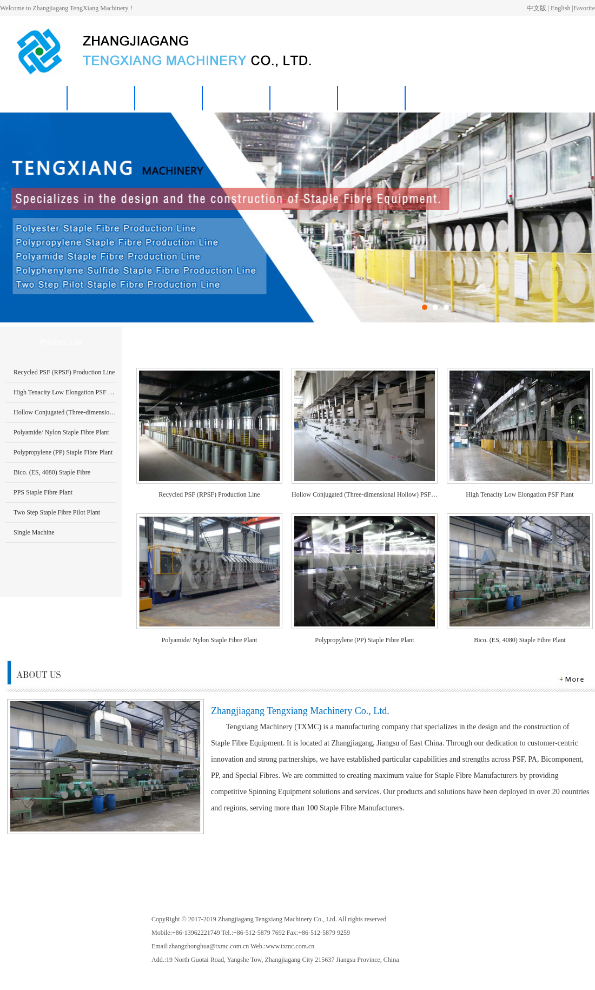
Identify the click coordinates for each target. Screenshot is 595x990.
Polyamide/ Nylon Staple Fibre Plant (61, 432)
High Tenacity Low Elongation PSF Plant (67, 392)
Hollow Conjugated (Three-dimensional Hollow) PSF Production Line (105, 412)
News (237, 98)
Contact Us (304, 98)
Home (33, 98)
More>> (579, 342)
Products (169, 98)
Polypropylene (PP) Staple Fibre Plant (63, 452)
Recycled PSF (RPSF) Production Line (64, 372)
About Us (101, 98)
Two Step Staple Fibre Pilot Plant (57, 512)
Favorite (584, 8)
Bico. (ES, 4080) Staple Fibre (52, 472)
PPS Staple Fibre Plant (43, 492)
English (561, 8)
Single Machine (34, 532)
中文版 (536, 8)
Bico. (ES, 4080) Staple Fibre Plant (520, 640)
